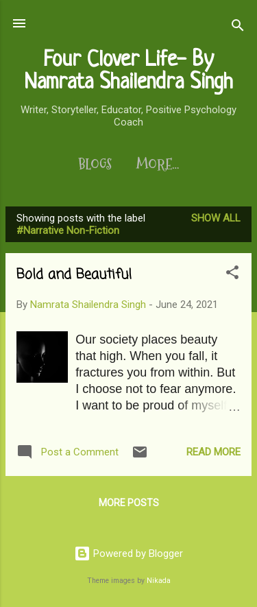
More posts (129, 502)
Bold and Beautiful (74, 274)
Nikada (159, 580)
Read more (213, 452)
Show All (216, 218)
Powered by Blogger (128, 553)
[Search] (238, 28)
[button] (232, 274)
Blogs (95, 164)
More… (157, 164)
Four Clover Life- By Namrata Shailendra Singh (128, 72)
